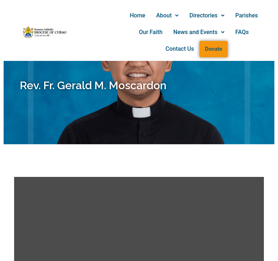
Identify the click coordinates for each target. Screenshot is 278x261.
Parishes (246, 15)
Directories (206, 15)
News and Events (198, 32)
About (167, 15)
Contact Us (179, 48)
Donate (213, 49)
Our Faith (151, 32)
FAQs (242, 32)
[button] (167, 15)
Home (138, 15)
